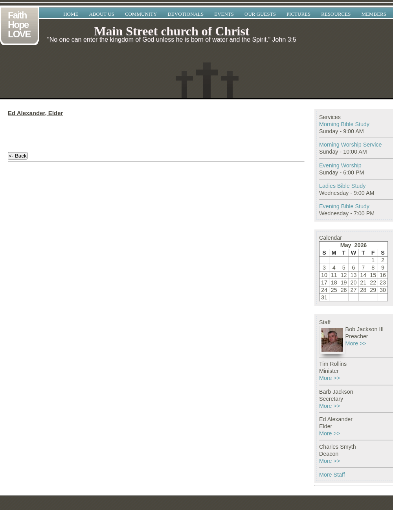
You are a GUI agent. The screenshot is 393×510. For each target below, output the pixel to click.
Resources (336, 14)
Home (70, 14)
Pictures (298, 14)
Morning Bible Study (344, 124)
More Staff (332, 474)
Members (373, 14)
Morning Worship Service (350, 144)
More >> (355, 343)
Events (224, 14)
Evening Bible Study (344, 206)
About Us (101, 14)
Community (141, 14)
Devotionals (185, 14)
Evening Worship (340, 165)
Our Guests (260, 14)
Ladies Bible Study (342, 186)
